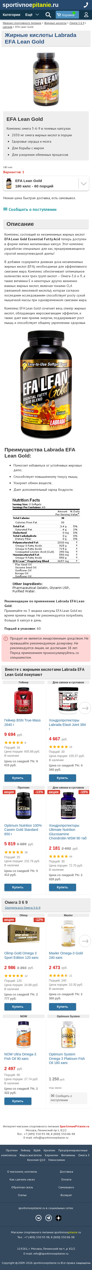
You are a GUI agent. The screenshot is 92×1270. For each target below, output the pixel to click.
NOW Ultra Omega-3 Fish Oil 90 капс (20, 1056)
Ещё (28, 15)
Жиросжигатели (31, 1155)
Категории (11, 15)
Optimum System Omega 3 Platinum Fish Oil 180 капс (67, 1058)
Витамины (68, 1155)
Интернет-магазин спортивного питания (46, 1126)
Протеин (12, 1150)
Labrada (7, 27)
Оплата (66, 1179)
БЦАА (37, 1150)
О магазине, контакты (22, 1171)
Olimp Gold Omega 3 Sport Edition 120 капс (21, 955)
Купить (18, 778)
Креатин (49, 1150)
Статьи (22, 1195)
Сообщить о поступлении (32, 209)
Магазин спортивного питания (22, 23)
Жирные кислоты (55, 23)
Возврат (66, 1195)
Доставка (66, 1171)
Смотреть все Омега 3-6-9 (22, 907)
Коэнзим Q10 (36, 1160)
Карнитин (51, 1155)
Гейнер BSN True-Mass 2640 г (22, 722)
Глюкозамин (56, 1160)
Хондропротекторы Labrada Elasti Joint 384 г (67, 724)
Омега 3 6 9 (76, 23)
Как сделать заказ (22, 1179)
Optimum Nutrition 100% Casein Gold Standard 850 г (23, 830)
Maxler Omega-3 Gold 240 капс (66, 955)
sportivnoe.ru (30, 4)
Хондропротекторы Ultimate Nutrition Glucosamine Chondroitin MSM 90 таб (68, 832)
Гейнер (25, 1150)
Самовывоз (66, 1187)
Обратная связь (22, 1187)
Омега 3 (84, 1155)
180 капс (8, 167)
